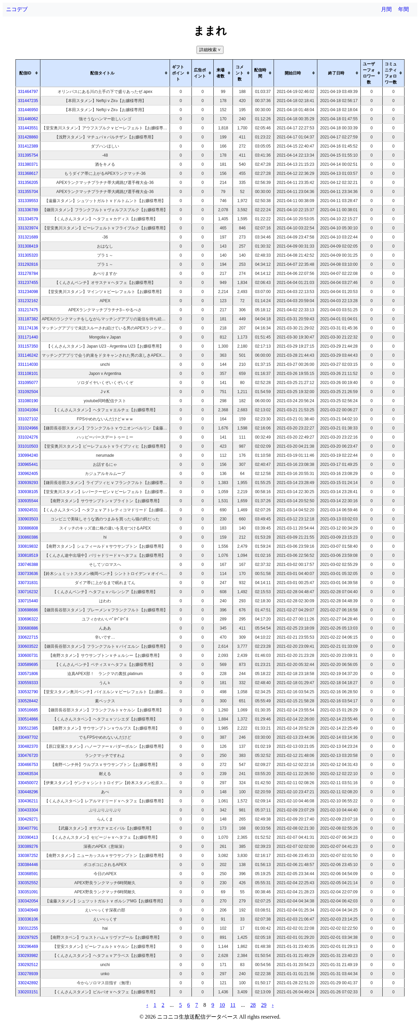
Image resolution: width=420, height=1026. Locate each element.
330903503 (28, 519)
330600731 (28, 655)
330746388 (28, 564)
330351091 (28, 892)
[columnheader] (28, 73)
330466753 (28, 764)
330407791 (28, 828)
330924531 (28, 510)
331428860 (28, 137)
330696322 (28, 619)
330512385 (28, 728)
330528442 (28, 701)
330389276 (28, 846)
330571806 (28, 673)
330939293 (28, 482)
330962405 (28, 473)
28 (253, 1005)
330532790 (28, 692)
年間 (403, 9)
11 (232, 1005)
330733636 (28, 573)
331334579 (28, 219)
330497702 (28, 737)
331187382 (28, 319)
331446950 (28, 109)
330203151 (28, 992)
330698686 (28, 610)
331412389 (28, 146)
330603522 (28, 646)
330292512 (28, 964)
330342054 (28, 901)
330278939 (28, 973)
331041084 (28, 410)
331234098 (28, 291)
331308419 (28, 246)
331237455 (28, 282)
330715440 (28, 601)
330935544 (28, 501)
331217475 (28, 310)
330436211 (28, 801)
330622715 (28, 637)
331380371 (28, 164)
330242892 (28, 983)
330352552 (28, 882)
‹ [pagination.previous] (147, 1005)
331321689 (28, 237)
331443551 (28, 128)
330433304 (28, 810)
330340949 (28, 910)
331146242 (28, 355)
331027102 (28, 419)
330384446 (28, 864)
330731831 (28, 582)
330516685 (28, 710)
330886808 (28, 528)
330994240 (28, 455)
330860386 (28, 537)
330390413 (28, 837)
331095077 (28, 382)
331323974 (28, 228)
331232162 (28, 300)
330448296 (28, 792)
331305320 (28, 255)
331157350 (28, 346)
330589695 (28, 664)
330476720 (28, 755)
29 (264, 1005)
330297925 (28, 937)
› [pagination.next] (273, 1005)
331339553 (28, 200)
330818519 (28, 555)
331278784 (28, 273)
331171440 (28, 337)
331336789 (28, 209)
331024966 (28, 428)
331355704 (28, 191)
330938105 (28, 491)
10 (222, 1005)
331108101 (28, 373)
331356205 (28, 182)
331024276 (28, 437)
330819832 (28, 546)
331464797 (28, 91)
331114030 (28, 364)
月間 (386, 9)
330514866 (28, 719)
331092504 (28, 391)
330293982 (28, 955)
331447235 (28, 100)
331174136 (28, 328)
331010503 (28, 446)
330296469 (28, 946)
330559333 (28, 682)
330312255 (28, 928)
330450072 (28, 782)
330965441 (28, 464)
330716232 (28, 591)
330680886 (28, 628)
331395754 (28, 155)
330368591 (28, 873)
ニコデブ (17, 9)
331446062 (28, 119)
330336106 (28, 919)
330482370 (28, 746)
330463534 (28, 773)
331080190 (28, 400)
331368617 (28, 173)
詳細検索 (210, 49)
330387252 (28, 855)
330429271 (28, 819)
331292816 (28, 264)
